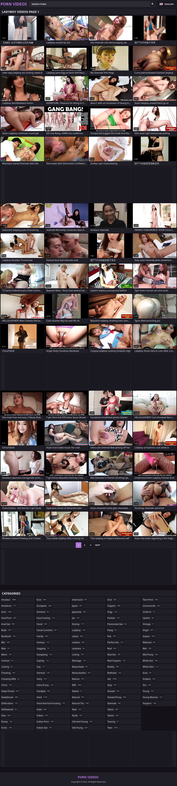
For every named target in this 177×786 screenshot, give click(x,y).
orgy (112, 612)
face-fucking (46, 618)
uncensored (151, 606)
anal (6, 612)
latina (78, 636)
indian (43, 715)
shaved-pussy (117, 697)
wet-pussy (150, 654)
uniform (149, 612)
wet (147, 648)
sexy (112, 685)
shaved (113, 691)
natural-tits (80, 703)
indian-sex (45, 728)
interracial (80, 600)
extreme (43, 612)
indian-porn (45, 722)
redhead (114, 673)
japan (77, 606)
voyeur (149, 636)
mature (78, 679)
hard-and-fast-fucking (51, 703)
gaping (43, 661)
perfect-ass (115, 642)
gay (41, 667)
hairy (42, 679)
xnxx (147, 673)
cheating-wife (10, 679)
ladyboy (79, 630)
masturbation (81, 673)
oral (112, 600)
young (148, 691)
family (43, 636)
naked (77, 691)
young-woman (153, 697)
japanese (79, 612)
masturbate (80, 667)
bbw (6, 648)
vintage (149, 624)
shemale (114, 703)
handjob (44, 691)
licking (78, 654)
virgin (148, 630)
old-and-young (82, 722)
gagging (43, 648)
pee (111, 636)
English (169, 4)
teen (112, 728)
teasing (113, 722)
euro (42, 600)
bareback (8, 636)
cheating (8, 673)
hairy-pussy (45, 685)
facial (42, 624)
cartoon (7, 661)
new (77, 709)
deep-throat (10, 691)
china (6, 685)
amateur (8, 600)
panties (113, 618)
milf (77, 685)
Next (97, 545)
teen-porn (150, 600)
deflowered (9, 709)
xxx (147, 685)
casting (7, 667)
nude (77, 715)
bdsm (6, 654)
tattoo (113, 715)
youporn (150, 703)
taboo (113, 709)
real (112, 648)
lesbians (78, 648)
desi (6, 715)
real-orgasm (116, 661)
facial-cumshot (47, 630)
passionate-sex (117, 624)
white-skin (151, 667)
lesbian (78, 642)
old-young (80, 728)
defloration (9, 703)
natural (78, 697)
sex (112, 679)
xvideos (149, 679)
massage (79, 661)
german (43, 673)
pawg (112, 630)
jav (76, 618)
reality (113, 667)
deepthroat (9, 697)
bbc (5, 642)
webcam (149, 642)
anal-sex (8, 624)
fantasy (43, 642)
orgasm (114, 606)
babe (6, 630)
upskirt (148, 618)
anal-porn (9, 618)
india (42, 709)
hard (42, 697)
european (44, 606)
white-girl (150, 661)
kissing (78, 624)
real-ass (114, 654)
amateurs (9, 606)
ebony (7, 722)
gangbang (45, 654)
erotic (6, 728)
